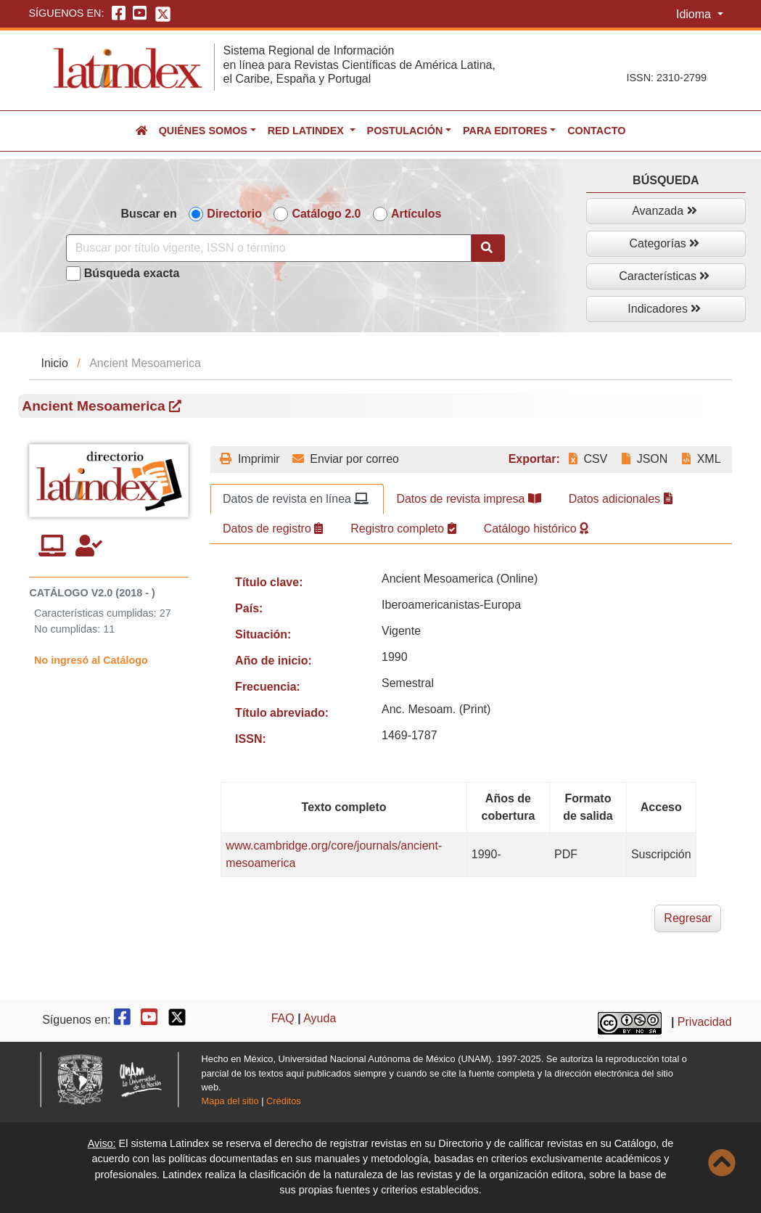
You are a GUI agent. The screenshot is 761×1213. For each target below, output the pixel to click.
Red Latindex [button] (307, 130)
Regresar (688, 918)
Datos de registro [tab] (273, 528)
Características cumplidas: (95, 613)
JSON (644, 459)
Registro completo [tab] (403, 528)
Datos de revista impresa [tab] (468, 499)
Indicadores (664, 309)
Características (664, 276)
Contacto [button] (596, 130)
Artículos (416, 213)
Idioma (695, 14)
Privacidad (705, 1022)
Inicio (54, 363)
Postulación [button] (405, 130)
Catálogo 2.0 (326, 213)
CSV (588, 459)
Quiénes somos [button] (203, 130)
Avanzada (664, 211)
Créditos (283, 1100)
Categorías (665, 243)
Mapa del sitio (230, 1100)
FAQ (283, 1018)
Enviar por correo (345, 459)
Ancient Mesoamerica (101, 406)
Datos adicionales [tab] (620, 499)
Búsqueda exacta (132, 273)
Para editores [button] (505, 130)
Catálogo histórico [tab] (536, 528)
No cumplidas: (67, 629)
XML (701, 459)
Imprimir (249, 459)
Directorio (234, 213)
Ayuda (319, 1018)
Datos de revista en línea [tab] (296, 499)
